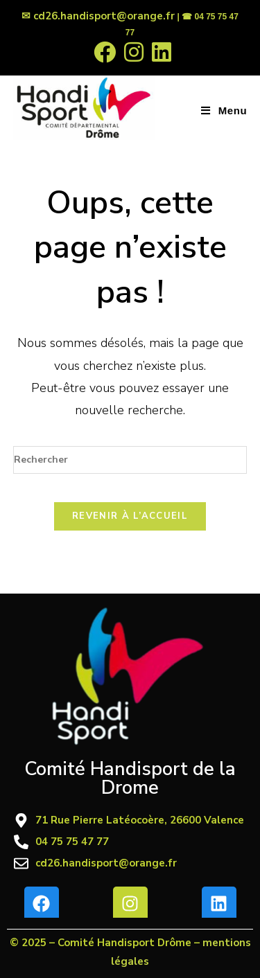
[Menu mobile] (224, 110)
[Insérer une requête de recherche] (130, 460)
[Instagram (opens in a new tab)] (134, 52)
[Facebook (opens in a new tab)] (104, 52)
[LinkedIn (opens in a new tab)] (159, 52)
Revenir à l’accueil (130, 516)
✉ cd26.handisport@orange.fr (98, 16)
